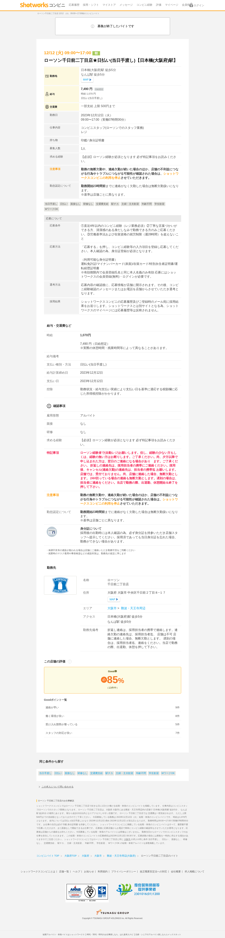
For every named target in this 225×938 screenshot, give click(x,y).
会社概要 (176, 871)
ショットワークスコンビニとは (38, 871)
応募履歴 (74, 4)
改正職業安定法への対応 (153, 871)
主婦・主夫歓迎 (124, 773)
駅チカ (109, 773)
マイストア (109, 4)
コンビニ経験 (144, 4)
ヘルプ (76, 871)
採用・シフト (91, 4)
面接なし (70, 773)
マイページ (171, 4)
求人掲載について (194, 871)
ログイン (199, 5)
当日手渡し (45, 773)
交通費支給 (96, 773)
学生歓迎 (154, 773)
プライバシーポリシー (123, 871)
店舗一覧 (64, 871)
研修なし (82, 773)
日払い (58, 773)
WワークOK (168, 773)
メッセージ (126, 4)
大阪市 (112, 608)
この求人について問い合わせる (58, 786)
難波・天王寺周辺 (132, 608)
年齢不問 (141, 773)
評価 (158, 4)
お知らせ (89, 871)
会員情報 (187, 4)
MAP (86, 79)
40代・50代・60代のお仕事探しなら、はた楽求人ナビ (110, 934)
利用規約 (103, 871)
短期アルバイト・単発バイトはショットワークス (64, 934)
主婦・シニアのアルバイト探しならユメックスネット (158, 934)
